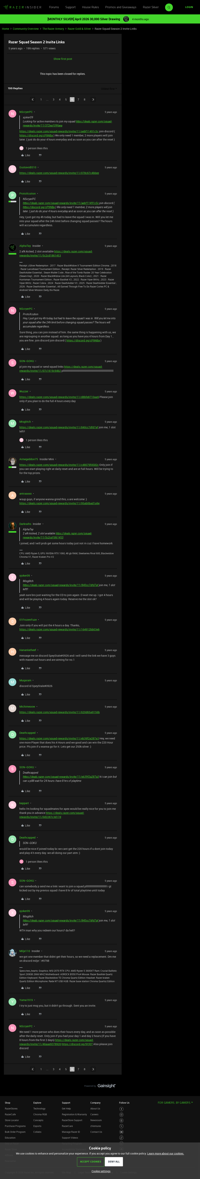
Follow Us (124, 1102)
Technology (39, 1108)
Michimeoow (27, 706)
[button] (189, 7)
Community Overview (26, 29)
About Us (95, 1108)
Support (70, 7)
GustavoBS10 (27, 167)
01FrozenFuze (28, 619)
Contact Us (96, 1131)
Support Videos (70, 1137)
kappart (24, 803)
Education (10, 1137)
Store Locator (12, 1120)
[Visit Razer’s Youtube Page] (121, 1132)
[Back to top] (192, 1082)
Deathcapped (27, 733)
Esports (37, 1126)
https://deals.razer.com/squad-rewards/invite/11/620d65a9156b (59, 712)
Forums (54, 7)
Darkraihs (25, 524)
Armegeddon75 (28, 459)
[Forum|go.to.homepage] (22, 7)
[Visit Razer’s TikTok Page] (121, 1137)
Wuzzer (23, 391)
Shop (7, 1102)
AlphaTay (25, 246)
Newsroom (96, 1120)
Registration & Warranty (74, 1114)
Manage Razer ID (71, 1131)
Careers (94, 1114)
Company (95, 1102)
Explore (37, 1102)
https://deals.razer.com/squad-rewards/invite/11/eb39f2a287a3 (59, 738)
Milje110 (24, 951)
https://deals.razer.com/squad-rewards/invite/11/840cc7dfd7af (58, 427)
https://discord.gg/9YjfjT (77, 1044)
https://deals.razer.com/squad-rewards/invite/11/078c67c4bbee (59, 173)
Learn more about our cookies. (165, 1153)
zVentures (95, 1126)
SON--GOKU (26, 361)
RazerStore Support (72, 1120)
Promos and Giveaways (120, 7)
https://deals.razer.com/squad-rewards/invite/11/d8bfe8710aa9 (59, 397)
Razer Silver (151, 7)
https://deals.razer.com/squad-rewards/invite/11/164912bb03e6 (59, 629)
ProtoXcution (27, 193)
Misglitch (25, 421)
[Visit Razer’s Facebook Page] (121, 1109)
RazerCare (67, 1126)
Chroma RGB (40, 1114)
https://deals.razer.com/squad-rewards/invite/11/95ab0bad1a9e (59, 503)
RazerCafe (10, 1114)
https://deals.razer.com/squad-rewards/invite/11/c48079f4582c (59, 465)
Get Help (66, 1108)
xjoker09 (24, 575)
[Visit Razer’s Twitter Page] (121, 1126)
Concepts (38, 1120)
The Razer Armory (53, 29)
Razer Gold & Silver (79, 29)
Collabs (37, 1131)
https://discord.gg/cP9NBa (36, 135)
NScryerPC (26, 112)
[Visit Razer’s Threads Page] (121, 1120)
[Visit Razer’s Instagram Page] (121, 1114)
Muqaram (25, 680)
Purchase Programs (15, 1126)
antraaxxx (25, 493)
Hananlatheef (27, 650)
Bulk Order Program (15, 1131)
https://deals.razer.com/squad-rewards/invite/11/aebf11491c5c (59, 131)
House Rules (90, 7)
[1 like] (33, 148)
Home (5, 29)
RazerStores (11, 1108)
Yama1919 (26, 1000)
